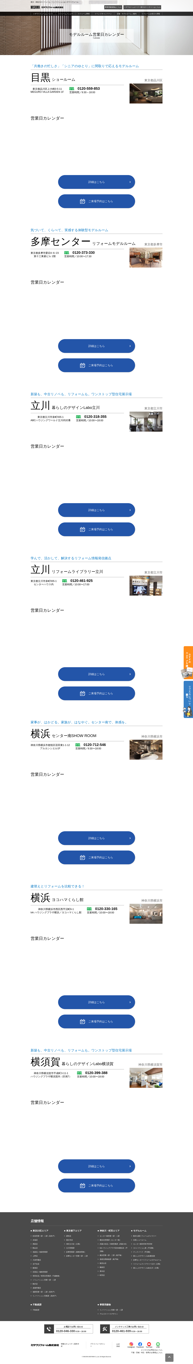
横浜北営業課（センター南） (110, 1240)
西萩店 (35, 1244)
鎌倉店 (102, 1267)
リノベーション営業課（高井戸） (45, 1296)
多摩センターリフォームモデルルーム (147, 1260)
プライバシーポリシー (97, 1345)
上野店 (35, 1256)
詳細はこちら (96, 181)
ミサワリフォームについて (43, 14)
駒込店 (35, 1248)
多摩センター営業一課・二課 (77, 1256)
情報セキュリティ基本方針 (70, 1345)
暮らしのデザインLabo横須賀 (144, 1256)
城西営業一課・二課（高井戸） (44, 1292)
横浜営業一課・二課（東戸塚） (111, 1255)
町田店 (102, 1275)
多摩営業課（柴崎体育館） (76, 1252)
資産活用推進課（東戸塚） (110, 1259)
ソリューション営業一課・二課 (44, 1280)
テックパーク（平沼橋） (142, 1252)
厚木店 (102, 1271)
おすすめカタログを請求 (188, 657)
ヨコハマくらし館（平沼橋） (144, 1248)
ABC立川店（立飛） (73, 1244)
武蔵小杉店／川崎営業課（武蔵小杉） (114, 1244)
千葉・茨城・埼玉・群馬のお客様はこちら (147, 1353)
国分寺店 (69, 1240)
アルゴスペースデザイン (109, 1314)
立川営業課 (70, 1248)
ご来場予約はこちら (100, 201)
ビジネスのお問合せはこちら (152, 1350)
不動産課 (36, 1310)
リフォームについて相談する (188, 694)
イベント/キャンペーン (103, 14)
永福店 (35, 1240)
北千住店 (36, 1264)
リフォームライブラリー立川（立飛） (147, 1264)
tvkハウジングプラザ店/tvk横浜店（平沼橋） (113, 1249)
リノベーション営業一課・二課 (111, 1310)
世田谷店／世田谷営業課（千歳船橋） (47, 1276)
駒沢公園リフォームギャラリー (144, 1236)
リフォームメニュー (65, 14)
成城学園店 (37, 1288)
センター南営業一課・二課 (110, 1236)
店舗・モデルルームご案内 (127, 14)
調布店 (68, 1236)
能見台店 (103, 1263)
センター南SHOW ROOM (142, 1244)
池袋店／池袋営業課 (40, 1252)
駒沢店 (35, 1284)
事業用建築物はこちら (113, 7)
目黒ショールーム (139, 1240)
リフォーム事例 (84, 14)
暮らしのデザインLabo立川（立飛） (146, 1268)
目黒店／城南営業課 (40, 1272)
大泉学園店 (37, 1260)
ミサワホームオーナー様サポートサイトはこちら (142, 7)
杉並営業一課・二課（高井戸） (44, 1236)
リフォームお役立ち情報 (151, 14)
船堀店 (35, 1268)
